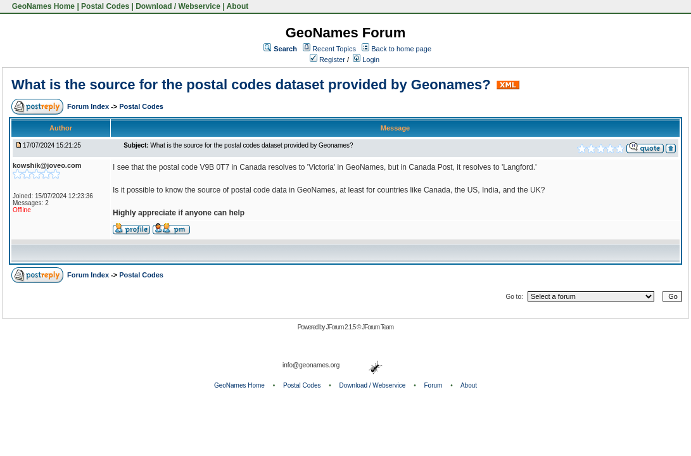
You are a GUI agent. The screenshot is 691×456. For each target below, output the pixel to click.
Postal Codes (105, 6)
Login (366, 59)
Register (327, 59)
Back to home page (401, 49)
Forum (433, 385)
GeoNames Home (42, 6)
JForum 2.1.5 (341, 327)
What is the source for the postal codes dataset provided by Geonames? (251, 84)
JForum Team (377, 327)
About (238, 6)
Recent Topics (334, 49)
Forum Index (89, 106)
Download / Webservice (178, 6)
